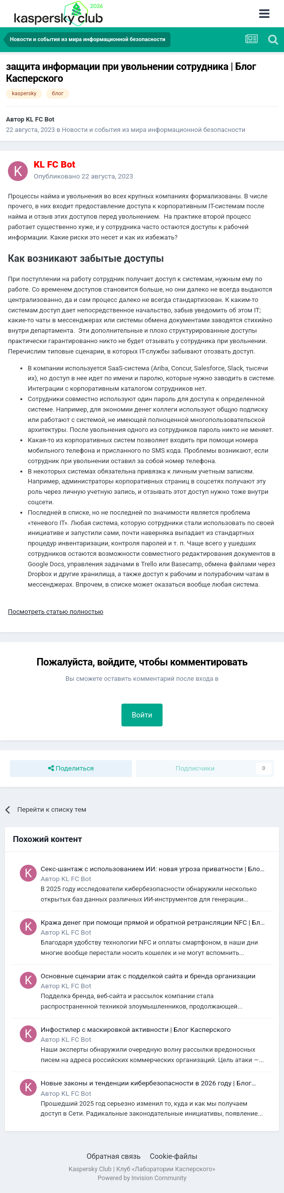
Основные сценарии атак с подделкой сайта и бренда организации (148, 976)
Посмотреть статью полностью (55, 611)
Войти (142, 715)
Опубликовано (83, 176)
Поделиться (71, 768)
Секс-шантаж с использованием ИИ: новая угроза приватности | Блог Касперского (152, 869)
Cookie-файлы (173, 1156)
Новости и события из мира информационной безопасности (153, 129)
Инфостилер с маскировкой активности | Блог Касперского (136, 1029)
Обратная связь (114, 1156)
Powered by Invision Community (142, 1178)
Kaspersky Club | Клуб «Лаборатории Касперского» (142, 1169)
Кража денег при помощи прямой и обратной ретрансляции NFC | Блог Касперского (154, 923)
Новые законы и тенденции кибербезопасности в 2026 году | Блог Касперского (146, 1083)
